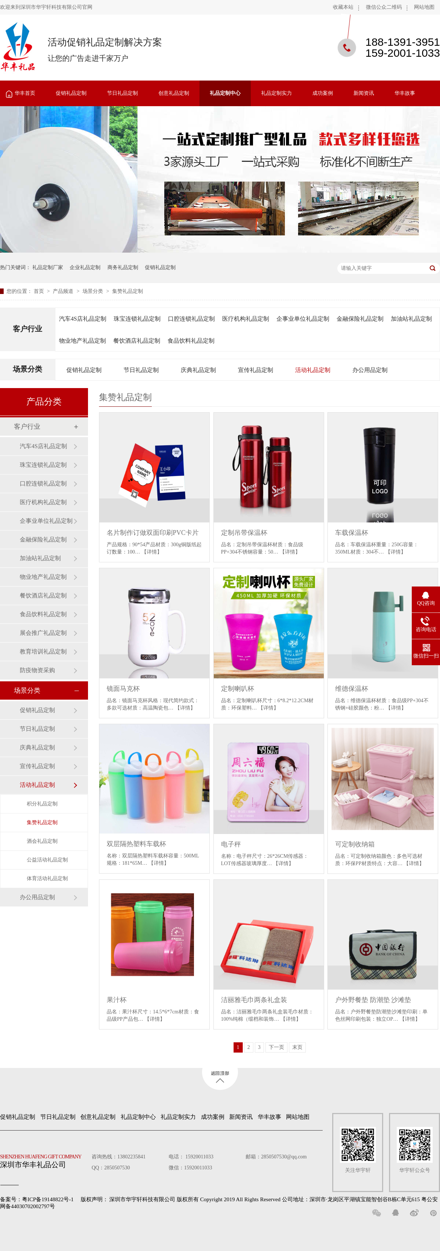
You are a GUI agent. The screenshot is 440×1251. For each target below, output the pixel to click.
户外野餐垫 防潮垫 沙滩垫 (373, 1000)
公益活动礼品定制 (47, 860)
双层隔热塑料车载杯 (136, 844)
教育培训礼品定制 (43, 651)
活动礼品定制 (312, 370)
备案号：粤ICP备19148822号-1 (37, 1199)
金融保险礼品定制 (360, 319)
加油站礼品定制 (411, 319)
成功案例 (322, 93)
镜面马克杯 (123, 688)
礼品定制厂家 (47, 267)
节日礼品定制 (122, 93)
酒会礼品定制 (42, 841)
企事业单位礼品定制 (302, 319)
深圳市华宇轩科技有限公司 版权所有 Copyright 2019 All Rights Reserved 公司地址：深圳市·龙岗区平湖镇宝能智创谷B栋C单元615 (264, 1199)
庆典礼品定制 (198, 370)
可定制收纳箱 (355, 844)
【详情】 (152, 552)
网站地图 (424, 7)
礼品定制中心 (225, 93)
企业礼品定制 (85, 267)
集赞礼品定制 (127, 291)
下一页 (276, 1047)
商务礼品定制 (122, 267)
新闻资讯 (363, 93)
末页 (297, 1047)
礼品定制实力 (276, 93)
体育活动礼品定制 (47, 878)
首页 (39, 291)
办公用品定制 (370, 370)
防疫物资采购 (37, 670)
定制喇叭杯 (237, 688)
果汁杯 (116, 1000)
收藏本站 (343, 7)
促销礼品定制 (71, 93)
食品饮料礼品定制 (191, 341)
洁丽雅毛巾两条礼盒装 (254, 1000)
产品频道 (64, 291)
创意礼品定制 (173, 93)
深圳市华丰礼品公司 (43, 1159)
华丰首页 (25, 93)
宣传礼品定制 (255, 370)
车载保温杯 (351, 532)
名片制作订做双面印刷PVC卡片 (153, 532)
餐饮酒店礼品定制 (136, 341)
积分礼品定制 (42, 804)
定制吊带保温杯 (244, 532)
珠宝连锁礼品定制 (137, 319)
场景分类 (93, 291)
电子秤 (231, 844)
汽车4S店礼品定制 (82, 319)
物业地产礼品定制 (82, 341)
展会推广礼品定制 (43, 633)
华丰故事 (405, 93)
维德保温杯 (351, 688)
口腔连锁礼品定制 (191, 319)
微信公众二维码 (384, 7)
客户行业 (27, 329)
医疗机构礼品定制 (245, 319)
